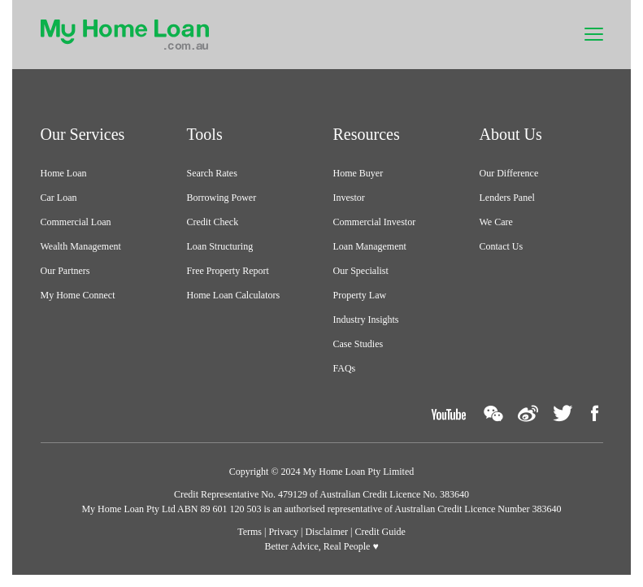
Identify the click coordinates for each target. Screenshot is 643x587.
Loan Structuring (220, 246)
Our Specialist (361, 270)
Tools (205, 134)
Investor (349, 197)
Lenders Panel (507, 197)
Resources (366, 134)
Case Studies (358, 344)
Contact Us (502, 246)
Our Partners (65, 270)
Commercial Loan (76, 222)
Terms (249, 531)
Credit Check (213, 222)
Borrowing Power (222, 197)
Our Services (83, 134)
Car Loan (59, 197)
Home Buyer (358, 173)
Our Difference (509, 173)
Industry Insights (366, 319)
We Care (496, 222)
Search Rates (212, 173)
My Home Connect (78, 295)
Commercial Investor (374, 222)
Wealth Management (81, 246)
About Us (511, 134)
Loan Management (369, 246)
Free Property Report (228, 270)
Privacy (283, 531)
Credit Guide (380, 531)
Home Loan (64, 173)
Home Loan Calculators (233, 295)
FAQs (344, 368)
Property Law (360, 295)
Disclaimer (326, 531)
